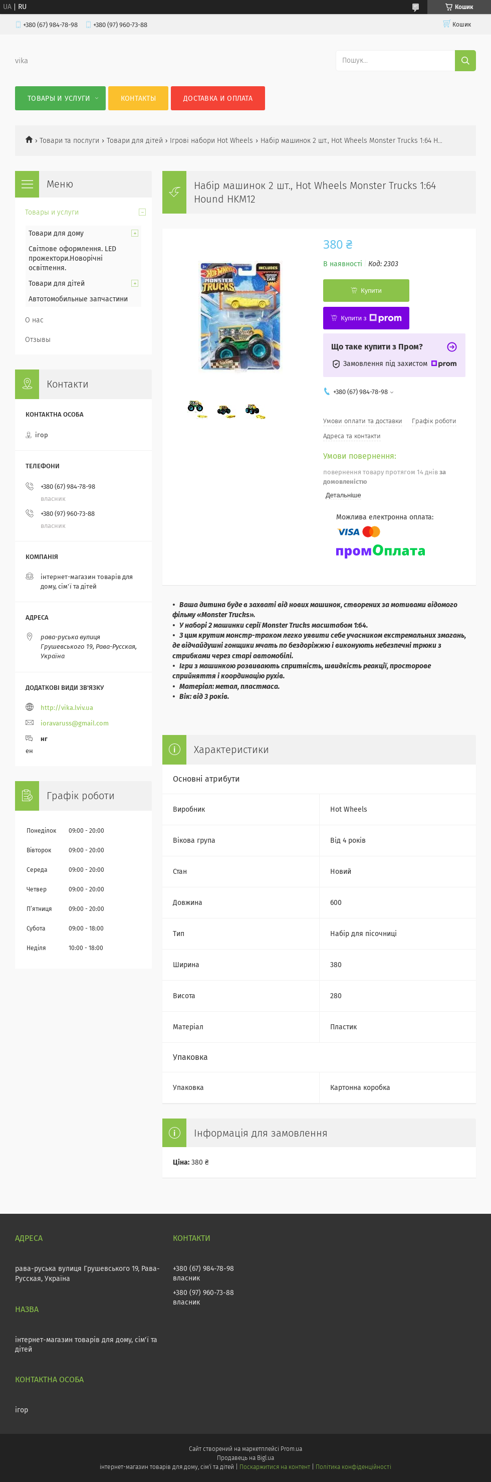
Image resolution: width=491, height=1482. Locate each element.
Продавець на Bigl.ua (245, 1457)
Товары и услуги (59, 98)
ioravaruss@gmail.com (75, 723)
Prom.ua (291, 1448)
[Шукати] (465, 60)
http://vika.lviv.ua (67, 707)
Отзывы (38, 339)
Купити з (371, 318)
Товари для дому (56, 233)
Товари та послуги (69, 140)
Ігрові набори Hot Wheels (211, 140)
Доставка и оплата (218, 98)
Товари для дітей (135, 140)
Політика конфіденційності (353, 1466)
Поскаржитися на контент (274, 1466)
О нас (34, 320)
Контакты (138, 98)
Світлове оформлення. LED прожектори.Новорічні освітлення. (72, 258)
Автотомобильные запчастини (78, 299)
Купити (371, 290)
